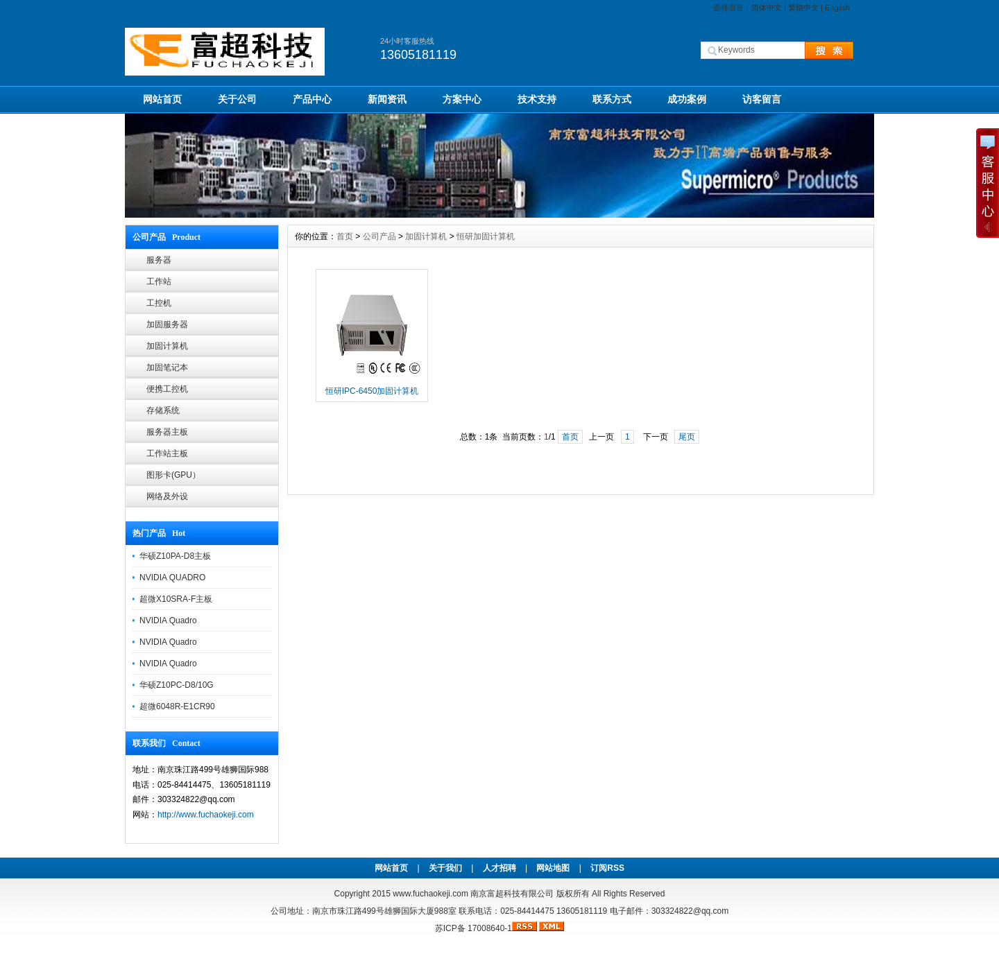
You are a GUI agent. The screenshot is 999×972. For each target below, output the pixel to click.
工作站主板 (167, 453)
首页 (344, 236)
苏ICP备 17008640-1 (473, 928)
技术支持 (537, 99)
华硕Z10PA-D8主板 (175, 556)
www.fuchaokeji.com (430, 894)
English (837, 7)
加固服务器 (167, 324)
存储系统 (163, 410)
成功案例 (686, 99)
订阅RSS (607, 868)
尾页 (686, 437)
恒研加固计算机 (485, 236)
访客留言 (761, 99)
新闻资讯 (387, 99)
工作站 (158, 281)
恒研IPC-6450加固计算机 (372, 391)
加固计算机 (167, 346)
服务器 (158, 260)
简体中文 (766, 7)
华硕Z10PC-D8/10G (176, 685)
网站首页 (162, 99)
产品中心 (312, 99)
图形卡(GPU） (173, 475)
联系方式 (611, 99)
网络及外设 (167, 496)
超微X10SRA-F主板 (175, 599)
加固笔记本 (167, 367)
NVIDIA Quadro (168, 620)
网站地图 (553, 868)
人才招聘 (499, 868)
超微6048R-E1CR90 (177, 706)
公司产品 (379, 236)
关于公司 (237, 99)
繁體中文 (803, 7)
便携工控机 (167, 389)
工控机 (158, 303)
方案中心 (462, 99)
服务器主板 (167, 432)
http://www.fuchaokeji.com (205, 814)
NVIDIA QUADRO (172, 577)
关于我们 (445, 868)
